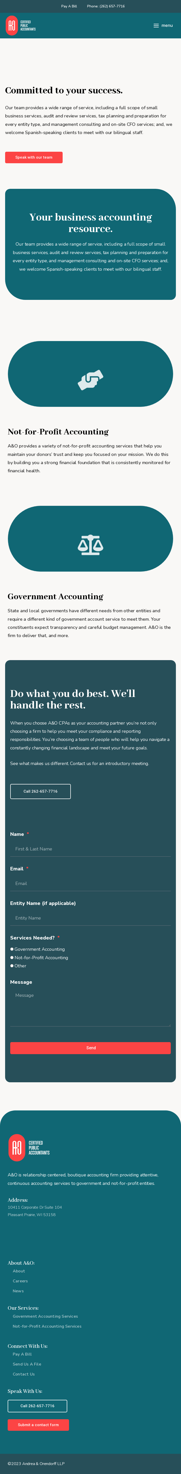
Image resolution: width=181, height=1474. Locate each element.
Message (21, 982)
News (18, 1291)
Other (20, 966)
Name (18, 834)
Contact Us (24, 1374)
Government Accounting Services (45, 1316)
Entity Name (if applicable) (43, 903)
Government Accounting (40, 949)
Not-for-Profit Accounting (41, 958)
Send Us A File (27, 1364)
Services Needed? (33, 937)
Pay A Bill (69, 6)
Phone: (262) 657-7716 (106, 6)
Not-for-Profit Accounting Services (47, 1326)
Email (17, 868)
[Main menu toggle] (163, 25)
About (19, 1271)
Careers (20, 1281)
